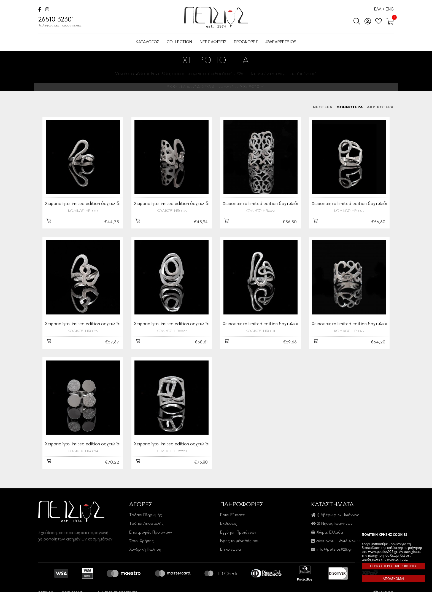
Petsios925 (216, 17)
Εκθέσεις (228, 520)
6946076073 (349, 538)
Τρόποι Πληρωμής (145, 512)
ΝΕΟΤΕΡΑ (323, 107)
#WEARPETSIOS (280, 42)
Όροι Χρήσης (141, 538)
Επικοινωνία (230, 547)
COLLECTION (179, 42)
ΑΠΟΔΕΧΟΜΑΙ (393, 578)
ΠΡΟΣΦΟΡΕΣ (246, 42)
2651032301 (326, 538)
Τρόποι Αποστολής (146, 520)
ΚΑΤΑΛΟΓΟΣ (147, 42)
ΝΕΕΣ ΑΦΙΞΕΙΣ (213, 42)
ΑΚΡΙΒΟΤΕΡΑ (380, 107)
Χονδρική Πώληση (145, 547)
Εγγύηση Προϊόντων (238, 529)
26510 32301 (60, 23)
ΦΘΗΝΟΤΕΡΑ (349, 107)
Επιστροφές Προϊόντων (150, 529)
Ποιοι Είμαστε (232, 512)
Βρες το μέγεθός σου (240, 538)
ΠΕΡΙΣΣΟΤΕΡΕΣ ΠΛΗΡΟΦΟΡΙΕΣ (393, 566)
